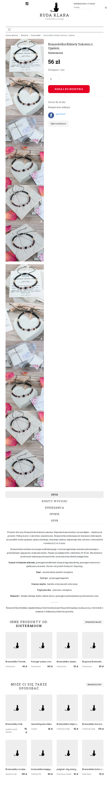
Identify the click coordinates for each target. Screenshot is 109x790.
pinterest (60, 114)
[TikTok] (27, 3)
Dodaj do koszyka (69, 89)
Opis (54, 494)
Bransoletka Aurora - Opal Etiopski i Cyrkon (92, 724)
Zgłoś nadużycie (58, 123)
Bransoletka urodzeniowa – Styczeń (16, 769)
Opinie (55, 514)
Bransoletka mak (14, 724)
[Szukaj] (89, 7)
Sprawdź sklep (93, 622)
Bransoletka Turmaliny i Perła (16, 661)
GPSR (54, 520)
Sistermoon (55, 53)
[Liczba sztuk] (53, 79)
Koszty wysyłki (54, 501)
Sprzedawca (54, 507)
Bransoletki (35, 35)
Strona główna (12, 35)
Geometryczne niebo (41, 724)
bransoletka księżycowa (41, 769)
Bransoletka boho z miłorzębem (92, 769)
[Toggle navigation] (9, 29)
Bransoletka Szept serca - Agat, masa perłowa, (67, 724)
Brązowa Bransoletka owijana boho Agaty (92, 661)
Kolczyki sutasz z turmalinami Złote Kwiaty (41, 661)
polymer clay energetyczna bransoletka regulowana (67, 769)
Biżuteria (24, 35)
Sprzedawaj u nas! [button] (84, 3)
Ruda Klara (54, 13)
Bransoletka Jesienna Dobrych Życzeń (67, 661)
